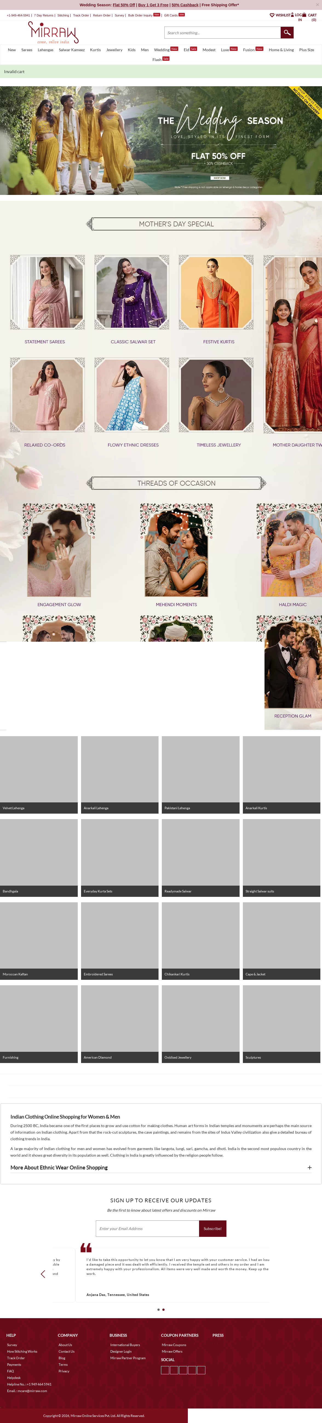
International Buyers (125, 1345)
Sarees (26, 49)
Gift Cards (174, 15)
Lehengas (45, 49)
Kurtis (95, 49)
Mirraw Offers (172, 1351)
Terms (63, 1364)
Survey (119, 15)
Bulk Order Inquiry (140, 15)
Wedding (166, 49)
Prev (44, 1274)
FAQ (10, 1371)
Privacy (64, 1371)
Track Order (81, 15)
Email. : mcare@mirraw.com (27, 1391)
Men (145, 49)
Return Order (102, 15)
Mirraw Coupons (174, 1345)
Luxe (229, 49)
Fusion (253, 49)
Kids (132, 49)
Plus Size (306, 49)
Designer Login (121, 1351)
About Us (65, 1345)
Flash (161, 59)
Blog (62, 1358)
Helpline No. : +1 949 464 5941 (29, 1384)
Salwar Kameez (72, 49)
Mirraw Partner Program (128, 1358)
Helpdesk (14, 1378)
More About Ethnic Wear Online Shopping (59, 1168)
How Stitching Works (22, 1351)
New (12, 49)
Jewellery (114, 49)
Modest (209, 49)
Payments (14, 1364)
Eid (190, 49)
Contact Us (66, 1351)
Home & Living (281, 49)
